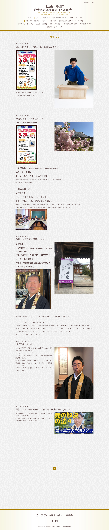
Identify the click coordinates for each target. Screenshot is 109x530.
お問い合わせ (58, 27)
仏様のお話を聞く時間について (31, 239)
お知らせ (38, 18)
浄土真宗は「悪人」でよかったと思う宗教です (32, 24)
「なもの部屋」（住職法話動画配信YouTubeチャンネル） (66, 21)
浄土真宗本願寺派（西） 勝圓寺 (54, 515)
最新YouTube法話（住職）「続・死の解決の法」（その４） (44, 409)
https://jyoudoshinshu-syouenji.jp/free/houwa (27, 353)
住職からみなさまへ (55, 24)
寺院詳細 (49, 27)
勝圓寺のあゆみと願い (71, 24)
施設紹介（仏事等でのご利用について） (55, 18)
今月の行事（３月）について (30, 119)
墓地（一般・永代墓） (77, 18)
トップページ (29, 18)
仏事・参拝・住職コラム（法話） (36, 21)
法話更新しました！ (25, 344)
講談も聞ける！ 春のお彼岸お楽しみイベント (38, 47)
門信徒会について (85, 24)
